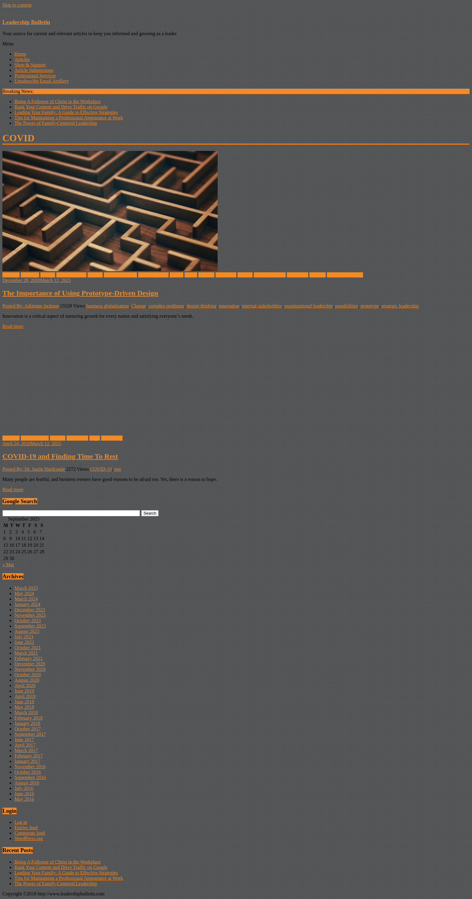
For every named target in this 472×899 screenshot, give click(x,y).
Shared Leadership (345, 274)
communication (71, 274)
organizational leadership (308, 305)
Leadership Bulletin (26, 22)
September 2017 (30, 734)
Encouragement (153, 274)
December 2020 (29, 663)
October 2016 (27, 772)
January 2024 (27, 604)
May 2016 (24, 799)
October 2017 (27, 728)
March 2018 (26, 712)
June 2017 (24, 739)
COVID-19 (77, 438)
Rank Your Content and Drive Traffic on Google (60, 106)
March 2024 (26, 598)
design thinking (201, 305)
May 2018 (24, 707)
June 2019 (24, 690)
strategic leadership (400, 305)
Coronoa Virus (35, 438)
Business (11, 274)
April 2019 (25, 696)
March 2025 (26, 588)
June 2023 (24, 642)
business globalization (107, 305)
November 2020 (30, 669)
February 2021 (28, 658)
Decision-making (120, 274)
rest (117, 469)
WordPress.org (28, 838)
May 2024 (24, 593)
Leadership (112, 438)
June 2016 (24, 793)
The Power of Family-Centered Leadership (55, 123)
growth (176, 274)
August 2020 (26, 680)
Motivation (297, 274)
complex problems (166, 305)
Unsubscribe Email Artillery (41, 81)
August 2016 (26, 782)
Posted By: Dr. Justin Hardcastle (33, 469)
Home (20, 54)
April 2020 (25, 685)
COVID (95, 274)
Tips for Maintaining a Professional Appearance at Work (68, 117)
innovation (226, 274)
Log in (20, 822)
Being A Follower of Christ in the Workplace (57, 101)
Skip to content (17, 5)
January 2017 (27, 761)
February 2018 (28, 717)
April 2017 (25, 745)
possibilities (346, 305)
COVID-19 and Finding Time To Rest (60, 456)
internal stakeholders (262, 305)
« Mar (8, 564)
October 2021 (27, 647)
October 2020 (27, 674)
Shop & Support (30, 64)
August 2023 (26, 631)
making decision (269, 274)
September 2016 (30, 777)
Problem (317, 274)
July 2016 (23, 788)
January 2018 (27, 723)
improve (206, 274)
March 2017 (26, 750)
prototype (370, 305)
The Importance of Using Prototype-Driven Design (80, 293)
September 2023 (30, 625)
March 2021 (26, 653)
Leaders (245, 274)
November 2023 (30, 615)
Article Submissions (33, 70)
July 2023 (23, 636)
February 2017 (28, 755)
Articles (22, 59)
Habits (191, 274)
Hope (94, 438)
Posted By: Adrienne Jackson (30, 305)
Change (47, 274)
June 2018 (24, 701)
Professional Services (35, 75)
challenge (30, 274)
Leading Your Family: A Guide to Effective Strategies (66, 112)
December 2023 (29, 609)
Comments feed (29, 833)
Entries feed (26, 827)
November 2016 (30, 766)
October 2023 (27, 620)
